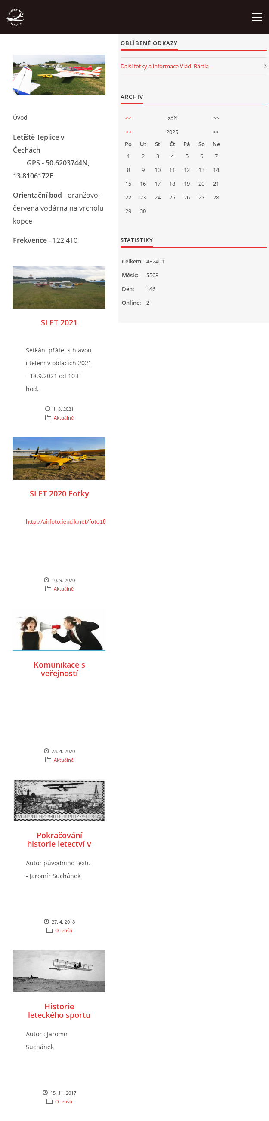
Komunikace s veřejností (59, 668)
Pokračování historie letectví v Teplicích (59, 844)
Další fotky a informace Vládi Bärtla (165, 66)
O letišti (63, 930)
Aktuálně (64, 417)
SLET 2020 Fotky (59, 493)
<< (128, 118)
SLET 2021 (59, 322)
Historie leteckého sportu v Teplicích (59, 1015)
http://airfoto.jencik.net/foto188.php (73, 521)
